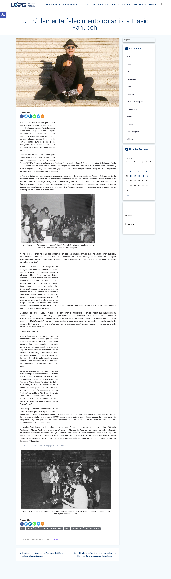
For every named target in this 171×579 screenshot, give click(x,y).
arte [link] (22, 528)
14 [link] (143, 176)
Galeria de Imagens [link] (135, 102)
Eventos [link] (130, 87)
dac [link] (36, 528)
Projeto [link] (130, 124)
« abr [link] (127, 196)
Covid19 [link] (130, 72)
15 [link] (147, 176)
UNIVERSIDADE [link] (52, 4)
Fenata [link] (67, 528)
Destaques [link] (131, 79)
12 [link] (135, 176)
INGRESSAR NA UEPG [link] (120, 4)
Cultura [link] (29, 528)
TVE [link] (93, 4)
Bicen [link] (129, 64)
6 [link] (138, 171)
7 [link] (142, 171)
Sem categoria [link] (133, 132)
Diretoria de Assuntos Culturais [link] (51, 528)
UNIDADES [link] (102, 4)
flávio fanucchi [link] (77, 528)
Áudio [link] (129, 57)
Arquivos (128, 215)
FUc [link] (86, 528)
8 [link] (146, 171)
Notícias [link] (55, 539)
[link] (3, 15)
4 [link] (130, 171)
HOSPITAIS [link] (85, 4)
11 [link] (131, 176)
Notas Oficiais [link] (132, 109)
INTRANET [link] (153, 4)
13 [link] (139, 176)
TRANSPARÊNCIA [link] (139, 4)
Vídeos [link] (130, 139)
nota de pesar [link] (94, 528)
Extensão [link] (130, 94)
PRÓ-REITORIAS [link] (69, 4)
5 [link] (134, 171)
